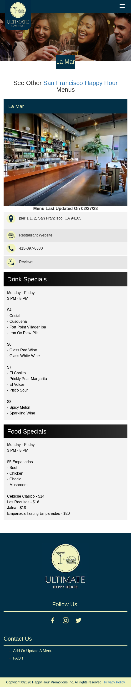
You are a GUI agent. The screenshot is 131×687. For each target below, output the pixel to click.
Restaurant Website (35, 235)
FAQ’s (18, 658)
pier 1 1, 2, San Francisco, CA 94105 (50, 218)
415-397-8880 (31, 248)
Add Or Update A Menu (32, 651)
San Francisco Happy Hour (80, 82)
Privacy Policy (114, 682)
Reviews (26, 262)
